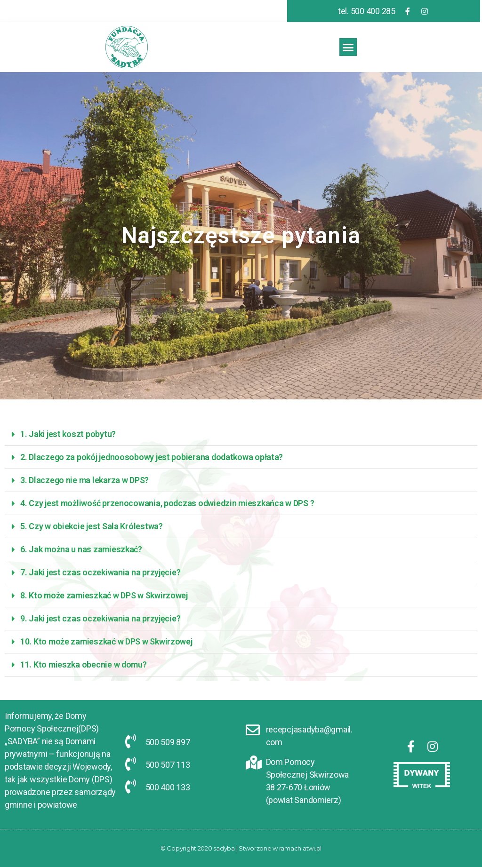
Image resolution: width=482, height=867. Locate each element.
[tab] (241, 434)
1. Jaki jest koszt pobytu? (68, 434)
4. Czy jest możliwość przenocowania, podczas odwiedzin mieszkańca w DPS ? (167, 503)
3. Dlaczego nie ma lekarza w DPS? (84, 480)
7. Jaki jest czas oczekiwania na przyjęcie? (100, 572)
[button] (348, 47)
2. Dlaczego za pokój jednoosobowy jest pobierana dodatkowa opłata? (151, 457)
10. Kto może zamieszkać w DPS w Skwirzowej (106, 641)
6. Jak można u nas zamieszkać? (81, 549)
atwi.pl (312, 848)
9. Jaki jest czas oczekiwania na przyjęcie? (100, 618)
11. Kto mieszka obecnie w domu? (83, 664)
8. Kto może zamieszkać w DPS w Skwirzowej (104, 595)
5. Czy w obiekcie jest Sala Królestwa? (91, 526)
